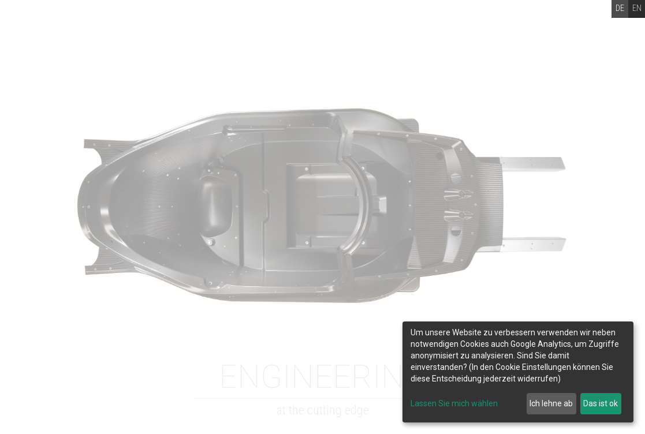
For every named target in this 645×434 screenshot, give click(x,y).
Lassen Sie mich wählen (454, 403)
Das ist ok (600, 403)
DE (620, 8)
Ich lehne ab (551, 403)
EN (637, 8)
